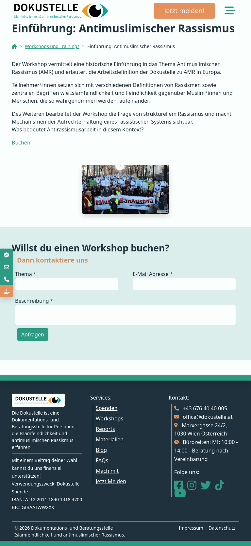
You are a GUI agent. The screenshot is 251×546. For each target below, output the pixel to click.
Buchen (21, 142)
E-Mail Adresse (153, 274)
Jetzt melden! (184, 10)
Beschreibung (34, 300)
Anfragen (32, 334)
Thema (25, 274)
